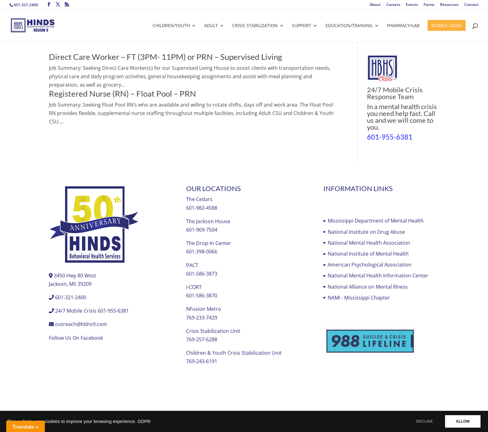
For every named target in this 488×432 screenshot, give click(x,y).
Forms (429, 5)
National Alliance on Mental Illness (368, 286)
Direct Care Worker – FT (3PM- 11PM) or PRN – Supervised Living (165, 57)
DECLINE (424, 421)
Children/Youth (171, 25)
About (375, 5)
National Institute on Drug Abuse (366, 231)
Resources (449, 5)
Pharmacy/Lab (403, 25)
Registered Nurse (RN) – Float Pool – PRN (122, 93)
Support (301, 25)
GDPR (144, 421)
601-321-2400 (26, 4)
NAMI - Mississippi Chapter (359, 297)
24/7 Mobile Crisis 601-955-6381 (92, 310)
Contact (471, 5)
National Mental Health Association (369, 242)
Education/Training (349, 25)
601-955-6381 (389, 137)
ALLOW (463, 421)
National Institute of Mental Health (368, 253)
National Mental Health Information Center (378, 275)
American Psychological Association (369, 264)
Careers (393, 5)
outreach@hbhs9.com (81, 324)
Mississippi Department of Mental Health (376, 220)
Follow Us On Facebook (76, 337)
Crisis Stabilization (255, 25)
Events (412, 5)
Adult (211, 25)
